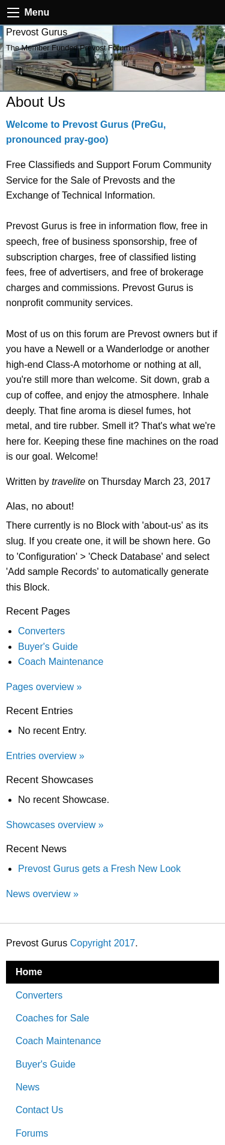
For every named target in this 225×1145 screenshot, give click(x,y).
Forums (32, 1133)
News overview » (42, 894)
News (28, 1087)
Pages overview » (44, 687)
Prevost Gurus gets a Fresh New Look (99, 869)
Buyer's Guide (48, 647)
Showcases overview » (55, 825)
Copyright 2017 (103, 943)
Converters (41, 631)
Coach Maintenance (60, 662)
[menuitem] (112, 972)
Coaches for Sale (52, 1018)
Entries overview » (45, 756)
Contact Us (39, 1110)
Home (29, 972)
